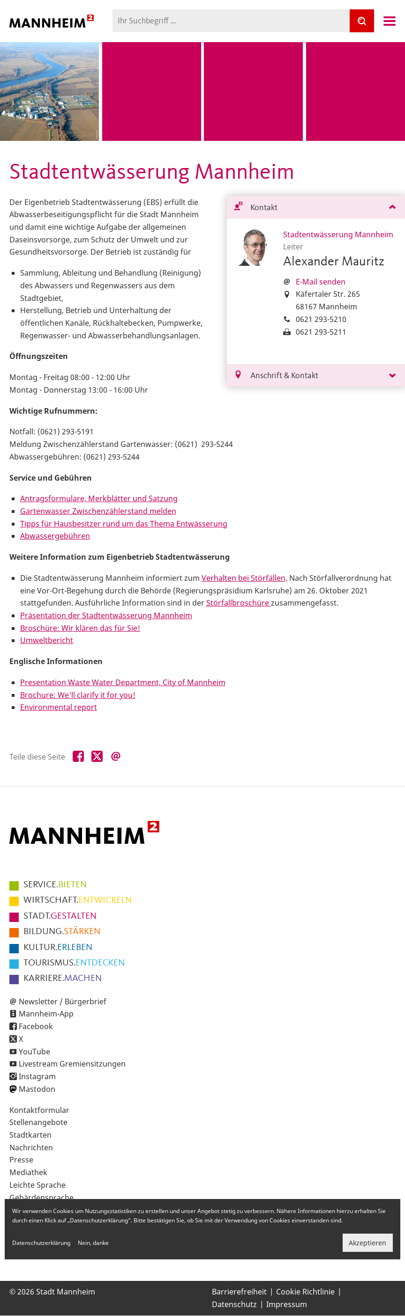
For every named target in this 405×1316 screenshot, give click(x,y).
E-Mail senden (320, 282)
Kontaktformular (39, 1110)
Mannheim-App (46, 1014)
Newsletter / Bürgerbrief (62, 1001)
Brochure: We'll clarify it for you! (77, 695)
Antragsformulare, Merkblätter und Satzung (99, 498)
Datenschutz (234, 1304)
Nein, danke (93, 1243)
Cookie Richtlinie (305, 1292)
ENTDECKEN (74, 963)
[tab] (316, 207)
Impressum (286, 1304)
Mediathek (28, 1172)
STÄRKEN (61, 931)
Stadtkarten (30, 1135)
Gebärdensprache (41, 1197)
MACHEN (62, 978)
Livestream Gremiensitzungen (72, 1064)
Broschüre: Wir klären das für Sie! (80, 628)
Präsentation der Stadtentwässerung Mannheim (106, 615)
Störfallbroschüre (238, 603)
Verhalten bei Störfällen (243, 578)
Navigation (389, 21)
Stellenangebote (38, 1122)
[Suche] (362, 20)
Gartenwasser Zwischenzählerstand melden (98, 511)
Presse (21, 1160)
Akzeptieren (367, 1242)
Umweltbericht (46, 640)
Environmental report (58, 707)
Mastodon (37, 1089)
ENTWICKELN (77, 900)
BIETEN (55, 885)
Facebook (36, 1026)
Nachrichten (31, 1147)
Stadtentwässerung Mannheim (338, 234)
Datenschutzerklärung (41, 1243)
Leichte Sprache (37, 1185)
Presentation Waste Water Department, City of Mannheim (122, 682)
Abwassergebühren (55, 536)
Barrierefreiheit (239, 1292)
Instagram (37, 1076)
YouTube (34, 1051)
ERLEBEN (57, 947)
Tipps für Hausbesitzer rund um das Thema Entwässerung (123, 524)
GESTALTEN (60, 916)
